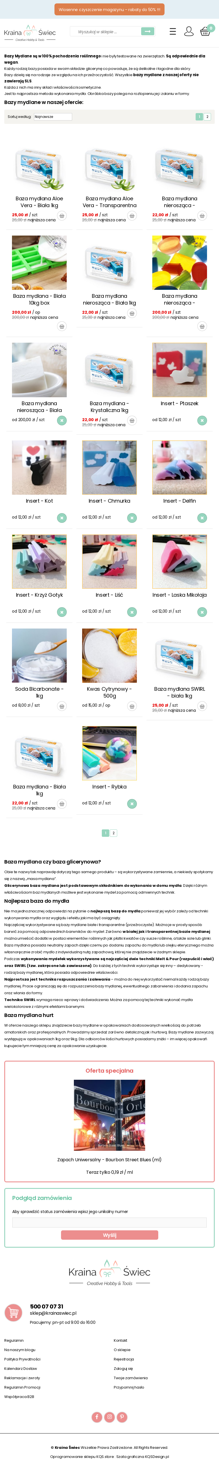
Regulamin (14, 1340)
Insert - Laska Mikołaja (180, 594)
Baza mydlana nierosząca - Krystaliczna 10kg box (179, 299)
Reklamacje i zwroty (22, 1378)
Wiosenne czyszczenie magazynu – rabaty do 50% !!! (109, 10)
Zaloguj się (123, 1368)
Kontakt (120, 1340)
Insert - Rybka (109, 786)
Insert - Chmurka (109, 500)
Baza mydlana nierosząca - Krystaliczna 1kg (179, 202)
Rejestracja (124, 1359)
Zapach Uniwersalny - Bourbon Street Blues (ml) (109, 1159)
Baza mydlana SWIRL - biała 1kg (179, 692)
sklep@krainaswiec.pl (53, 1313)
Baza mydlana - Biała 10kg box (39, 299)
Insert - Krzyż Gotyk (39, 594)
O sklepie (122, 1350)
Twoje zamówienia (131, 1378)
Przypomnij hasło (129, 1387)
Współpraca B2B (19, 1396)
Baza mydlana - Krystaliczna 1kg (109, 407)
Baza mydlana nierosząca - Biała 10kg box (39, 407)
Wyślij (109, 1235)
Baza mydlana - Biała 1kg (39, 790)
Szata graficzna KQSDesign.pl (142, 1456)
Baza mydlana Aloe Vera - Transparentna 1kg (110, 202)
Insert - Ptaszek (179, 403)
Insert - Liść (109, 594)
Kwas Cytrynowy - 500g (109, 692)
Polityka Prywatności (22, 1359)
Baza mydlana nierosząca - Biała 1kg (109, 299)
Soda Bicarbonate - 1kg (39, 692)
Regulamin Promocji (22, 1387)
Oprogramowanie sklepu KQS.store (82, 1456)
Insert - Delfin (179, 500)
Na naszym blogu (19, 1350)
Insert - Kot (39, 500)
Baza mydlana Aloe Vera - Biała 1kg (39, 202)
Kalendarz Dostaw (20, 1368)
